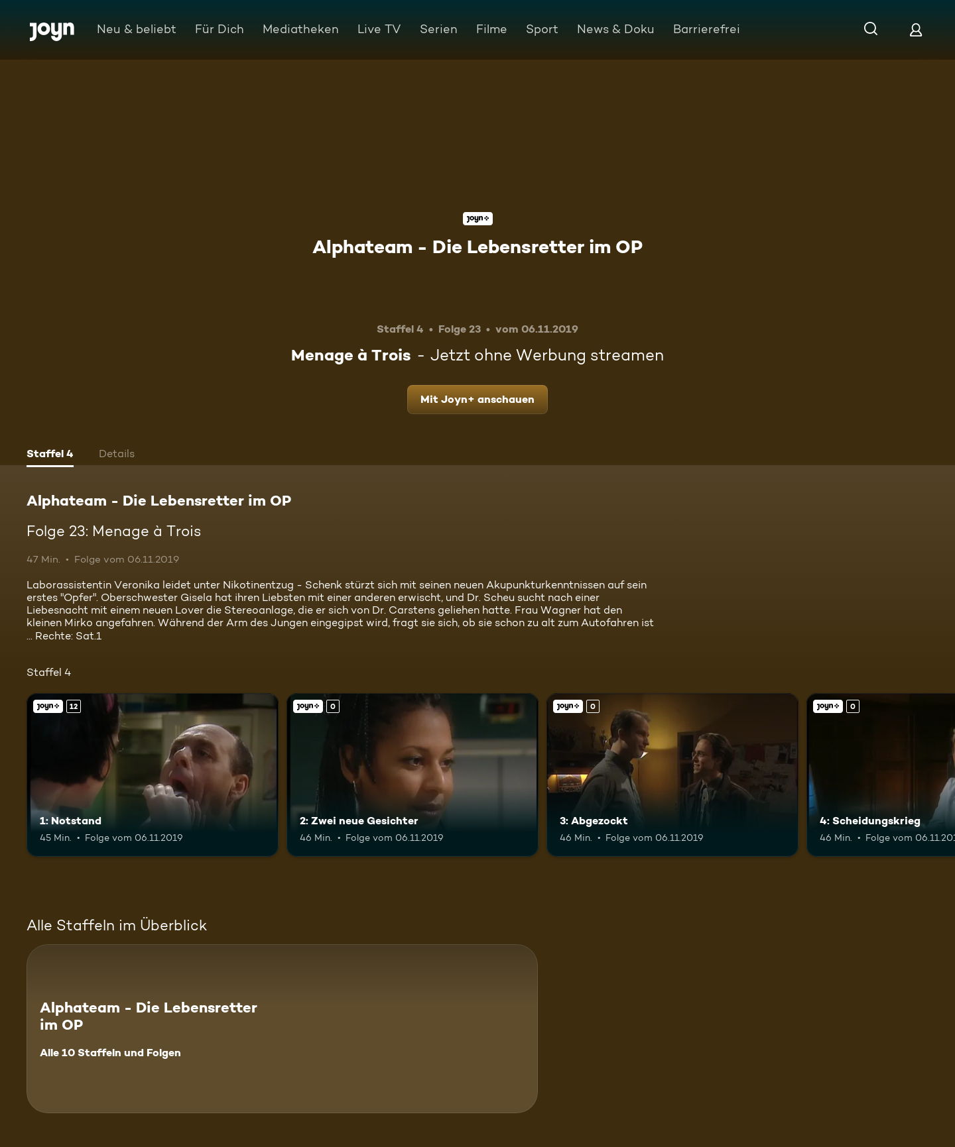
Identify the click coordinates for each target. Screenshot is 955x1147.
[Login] (915, 29)
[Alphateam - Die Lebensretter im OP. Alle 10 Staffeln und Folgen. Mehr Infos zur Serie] (282, 1028)
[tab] (50, 455)
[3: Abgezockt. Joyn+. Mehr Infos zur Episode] (672, 775)
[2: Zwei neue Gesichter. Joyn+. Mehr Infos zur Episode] (412, 775)
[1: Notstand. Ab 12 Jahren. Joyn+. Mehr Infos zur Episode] (153, 775)
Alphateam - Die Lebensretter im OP (477, 246)
